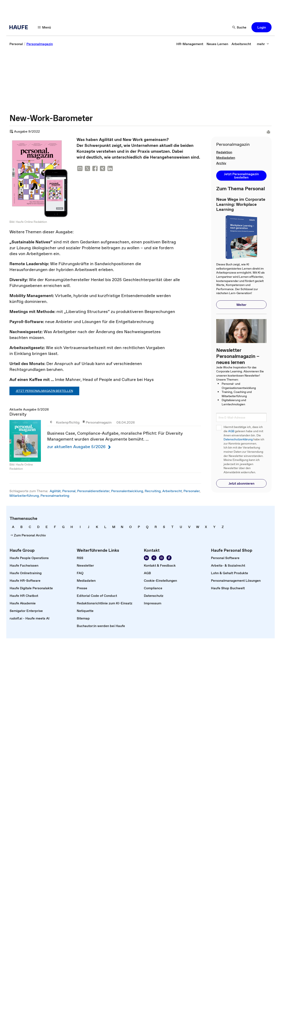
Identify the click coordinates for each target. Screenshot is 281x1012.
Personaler (191, 491)
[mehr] (263, 44)
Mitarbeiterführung (24, 495)
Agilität (55, 491)
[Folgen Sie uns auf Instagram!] (161, 557)
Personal (68, 491)
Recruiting (153, 491)
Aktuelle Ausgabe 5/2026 (105, 440)
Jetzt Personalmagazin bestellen (44, 391)
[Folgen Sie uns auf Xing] (153, 557)
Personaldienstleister (93, 491)
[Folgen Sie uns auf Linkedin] (146, 557)
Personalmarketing (54, 495)
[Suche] (239, 27)
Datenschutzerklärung (238, 439)
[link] (16, 43)
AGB (231, 431)
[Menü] (44, 27)
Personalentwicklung (127, 491)
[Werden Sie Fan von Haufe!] (169, 557)
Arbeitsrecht (172, 491)
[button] (261, 27)
